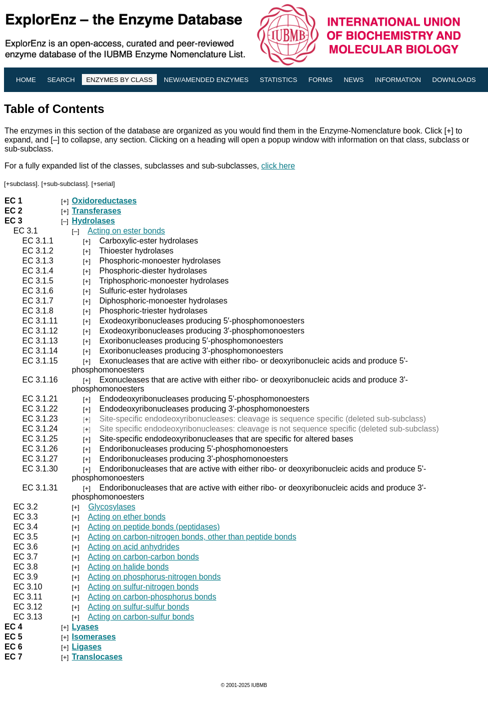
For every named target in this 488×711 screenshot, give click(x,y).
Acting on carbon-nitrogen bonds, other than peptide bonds (192, 536)
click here (278, 166)
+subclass (21, 184)
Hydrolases (93, 220)
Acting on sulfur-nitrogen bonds (143, 586)
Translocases (97, 656)
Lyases (85, 626)
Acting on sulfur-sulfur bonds (138, 606)
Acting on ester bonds (126, 230)
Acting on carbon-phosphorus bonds (152, 596)
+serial (103, 184)
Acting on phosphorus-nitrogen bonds (154, 576)
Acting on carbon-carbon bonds (143, 556)
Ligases (87, 646)
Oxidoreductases (104, 200)
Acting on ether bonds (127, 516)
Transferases (96, 210)
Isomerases (94, 636)
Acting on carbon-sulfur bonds (141, 616)
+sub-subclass (64, 184)
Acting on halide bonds (128, 566)
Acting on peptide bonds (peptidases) (154, 526)
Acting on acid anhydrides (133, 546)
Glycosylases (111, 506)
